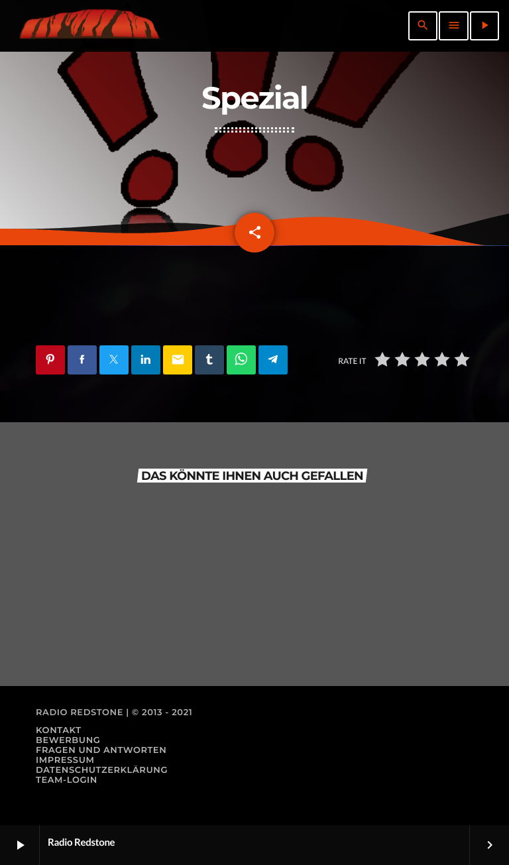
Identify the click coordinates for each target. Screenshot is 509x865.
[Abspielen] (484, 25)
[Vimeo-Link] (89, 26)
